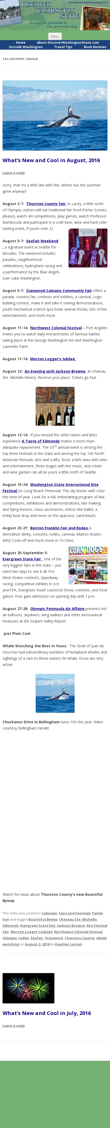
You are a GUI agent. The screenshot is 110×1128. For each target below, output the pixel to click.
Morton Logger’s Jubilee (53, 358)
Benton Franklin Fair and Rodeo (59, 527)
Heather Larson (68, 944)
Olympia (10, 938)
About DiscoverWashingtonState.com (68, 42)
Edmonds (11, 925)
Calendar (49, 913)
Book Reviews (95, 47)
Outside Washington (26, 47)
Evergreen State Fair (38, 925)
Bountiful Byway (42, 919)
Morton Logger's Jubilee (32, 931)
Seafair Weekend (42, 240)
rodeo (23, 938)
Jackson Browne (71, 925)
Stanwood (54, 938)
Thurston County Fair (46, 203)
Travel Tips (63, 47)
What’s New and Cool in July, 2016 (47, 1013)
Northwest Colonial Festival (56, 327)
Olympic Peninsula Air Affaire (57, 608)
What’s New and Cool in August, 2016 (51, 160)
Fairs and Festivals (75, 913)
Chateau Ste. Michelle (78, 919)
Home (21, 42)
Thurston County (79, 938)
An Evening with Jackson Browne (55, 371)
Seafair (37, 938)
